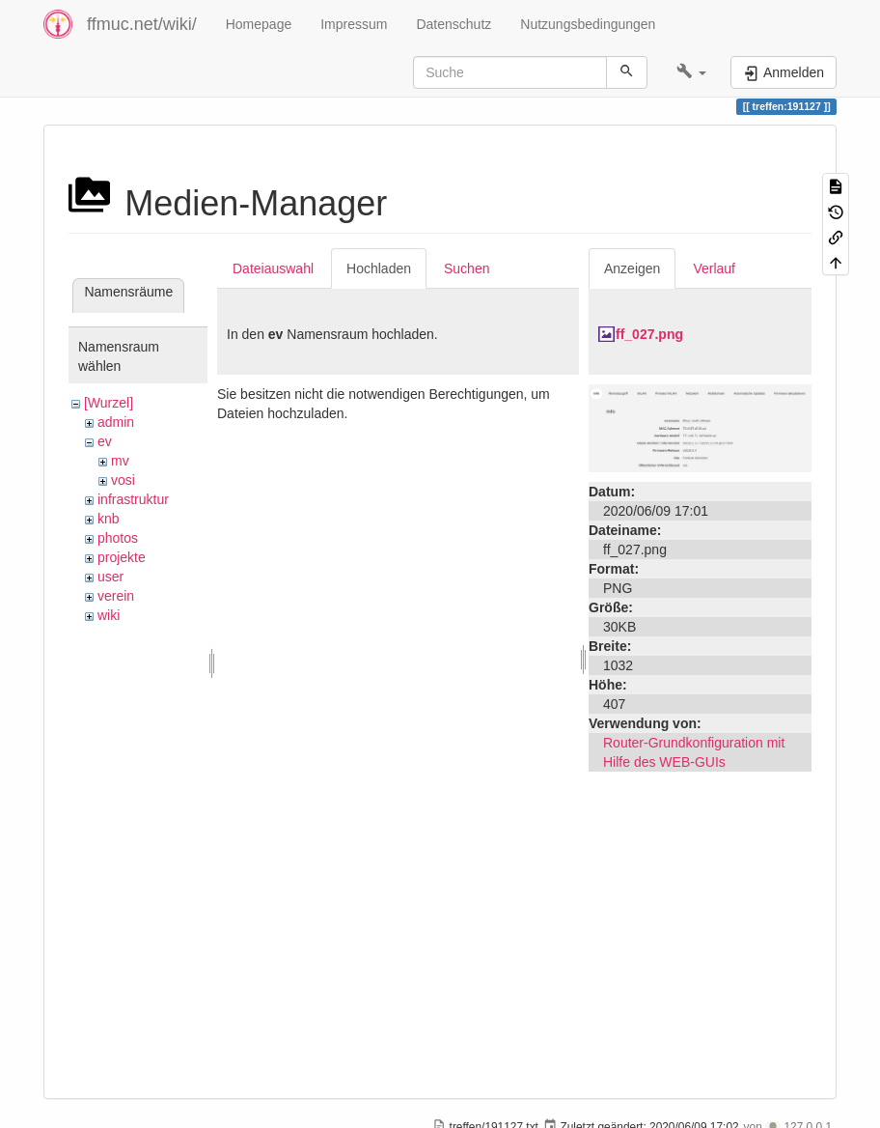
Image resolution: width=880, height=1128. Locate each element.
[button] (691, 72)
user (110, 576)
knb (108, 518)
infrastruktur (133, 499)
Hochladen (378, 268)
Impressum (353, 24)
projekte (121, 557)
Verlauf (714, 268)
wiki (108, 615)
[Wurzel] (108, 402)
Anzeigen (632, 268)
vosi (123, 480)
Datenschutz (453, 24)
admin (115, 422)
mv (120, 460)
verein (115, 596)
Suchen (466, 268)
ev (104, 441)
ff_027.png (649, 334)
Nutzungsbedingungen (587, 24)
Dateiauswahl (273, 268)
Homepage (259, 24)
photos (117, 538)
